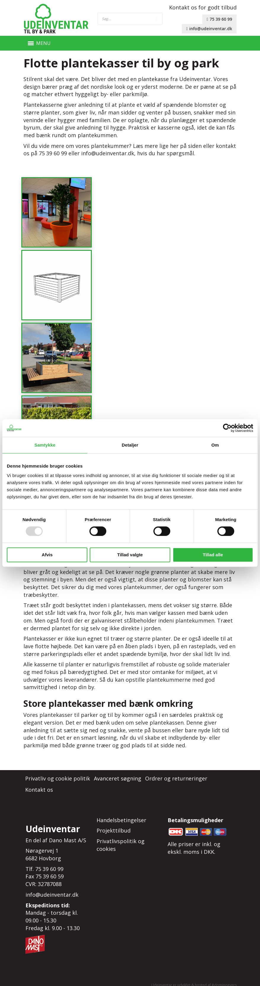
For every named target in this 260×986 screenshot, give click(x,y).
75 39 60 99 (219, 19)
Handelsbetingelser (121, 813)
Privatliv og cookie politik (57, 771)
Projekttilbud (114, 823)
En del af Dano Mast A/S (55, 833)
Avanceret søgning (117, 771)
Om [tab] (215, 444)
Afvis (47, 554)
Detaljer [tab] (130, 444)
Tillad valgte (130, 554)
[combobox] (130, 19)
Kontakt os (39, 782)
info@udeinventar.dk (209, 28)
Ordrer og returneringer (176, 771)
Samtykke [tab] (44, 444)
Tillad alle (213, 554)
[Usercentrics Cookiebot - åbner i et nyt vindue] (227, 428)
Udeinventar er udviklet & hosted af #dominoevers (194, 978)
